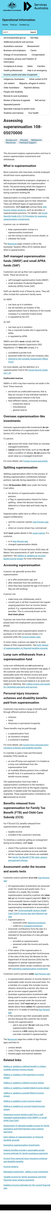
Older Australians (11, 87)
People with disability (13, 92)
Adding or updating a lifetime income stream (24, 1083)
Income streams (11, 1166)
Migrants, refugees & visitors (32, 83)
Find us (13, 25)
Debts (30, 66)
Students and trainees (13, 113)
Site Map (34, 38)
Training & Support (27, 142)
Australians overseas (13, 46)
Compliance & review (13, 66)
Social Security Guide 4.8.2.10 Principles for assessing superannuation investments (25, 216)
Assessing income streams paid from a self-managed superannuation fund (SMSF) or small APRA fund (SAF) (25, 1117)
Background (11, 140)
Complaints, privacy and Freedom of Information (20, 60)
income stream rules (31, 637)
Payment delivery (31, 87)
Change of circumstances (15, 55)
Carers (34, 50)
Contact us (24, 25)
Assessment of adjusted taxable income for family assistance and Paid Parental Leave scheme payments (26, 1129)
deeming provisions (37, 923)
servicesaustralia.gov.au (15, 38)
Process (24, 140)
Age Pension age (40, 522)
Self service (40, 100)
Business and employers (15, 50)
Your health (33, 113)
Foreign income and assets (35, 461)
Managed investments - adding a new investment (26, 1172)
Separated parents (12, 104)
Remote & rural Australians (16, 96)
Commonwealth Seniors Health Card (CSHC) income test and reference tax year (27, 913)
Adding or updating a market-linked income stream (27, 1088)
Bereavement (33, 46)
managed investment (33, 926)
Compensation (38, 55)
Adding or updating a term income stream (22, 1101)
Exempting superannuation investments (30, 969)
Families (41, 66)
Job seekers (9, 83)
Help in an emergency (37, 70)
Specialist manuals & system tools (19, 109)
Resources (11, 142)
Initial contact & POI (38, 79)
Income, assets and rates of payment (20, 75)
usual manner (39, 533)
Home (5, 25)
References (36, 140)
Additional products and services (18, 42)
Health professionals (13, 70)
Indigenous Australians (14, 79)
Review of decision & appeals (17, 100)
